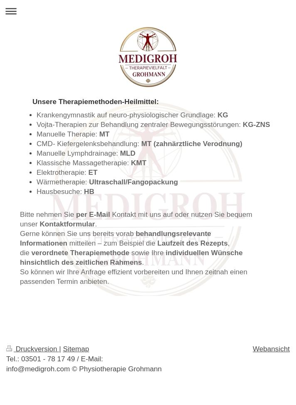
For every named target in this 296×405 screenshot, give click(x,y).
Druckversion (32, 349)
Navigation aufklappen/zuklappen (148, 11)
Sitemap (76, 349)
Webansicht (271, 349)
